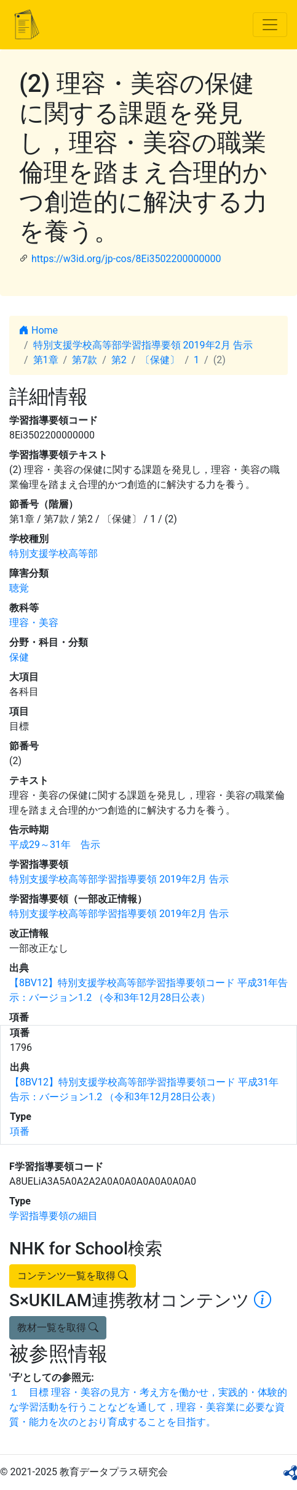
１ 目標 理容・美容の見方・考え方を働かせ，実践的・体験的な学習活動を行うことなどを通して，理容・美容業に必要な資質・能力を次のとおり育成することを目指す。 (148, 1407)
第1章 (45, 360)
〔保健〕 (160, 360)
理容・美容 (33, 622)
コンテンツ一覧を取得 (72, 1276)
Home (38, 330)
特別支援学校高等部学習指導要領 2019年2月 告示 (143, 345)
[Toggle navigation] (270, 24)
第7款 (84, 360)
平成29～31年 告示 (54, 844)
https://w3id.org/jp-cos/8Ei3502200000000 (126, 259)
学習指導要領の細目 (53, 1216)
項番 (20, 1131)
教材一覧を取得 (57, 1327)
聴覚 (19, 588)
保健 (19, 657)
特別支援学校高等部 (53, 553)
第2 (119, 360)
